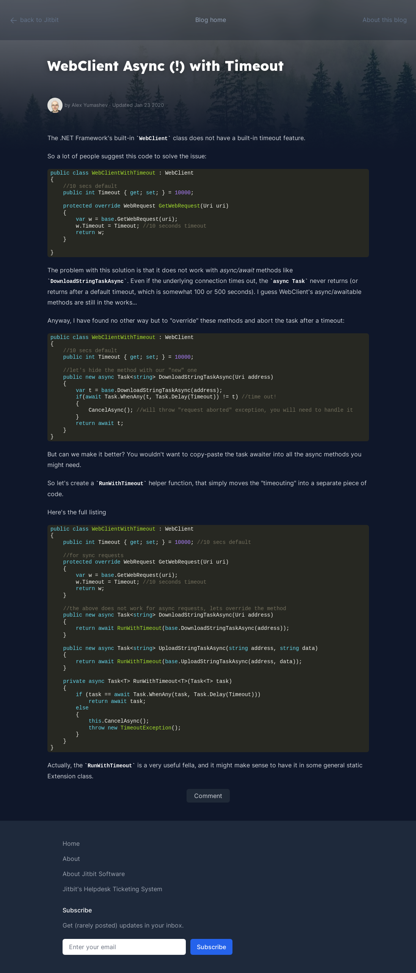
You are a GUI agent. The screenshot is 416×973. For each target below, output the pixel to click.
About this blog (385, 19)
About (71, 858)
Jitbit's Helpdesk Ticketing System (112, 889)
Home (71, 843)
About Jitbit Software (94, 874)
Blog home (210, 19)
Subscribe (211, 947)
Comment (208, 796)
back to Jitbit (34, 20)
